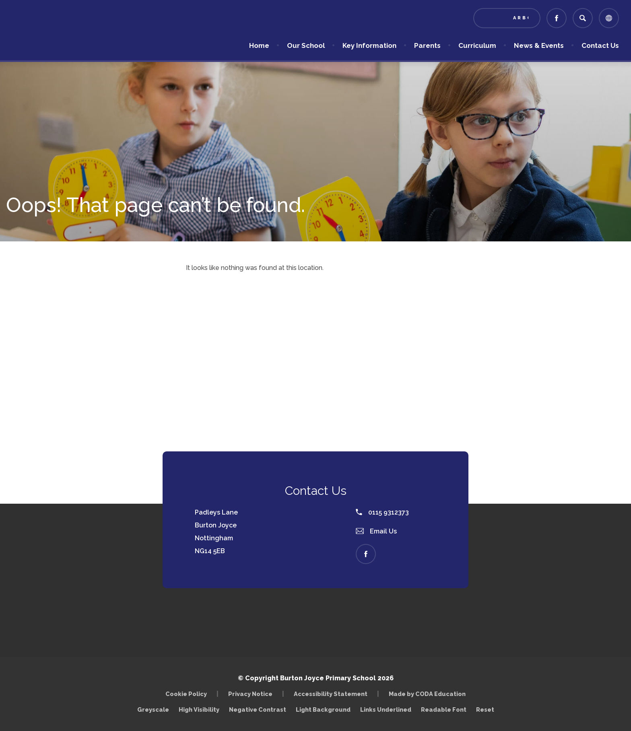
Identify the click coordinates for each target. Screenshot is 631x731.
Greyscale (153, 709)
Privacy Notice (250, 693)
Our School (306, 45)
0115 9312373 (382, 512)
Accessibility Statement (330, 693)
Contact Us (600, 45)
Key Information (369, 45)
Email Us (376, 531)
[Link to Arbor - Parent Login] (506, 18)
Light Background (323, 709)
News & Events (539, 45)
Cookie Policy (186, 693)
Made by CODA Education (427, 693)
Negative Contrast (257, 709)
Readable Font (443, 709)
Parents (427, 45)
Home (259, 45)
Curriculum (477, 45)
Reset (485, 709)
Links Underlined (385, 709)
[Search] (583, 18)
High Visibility (199, 709)
